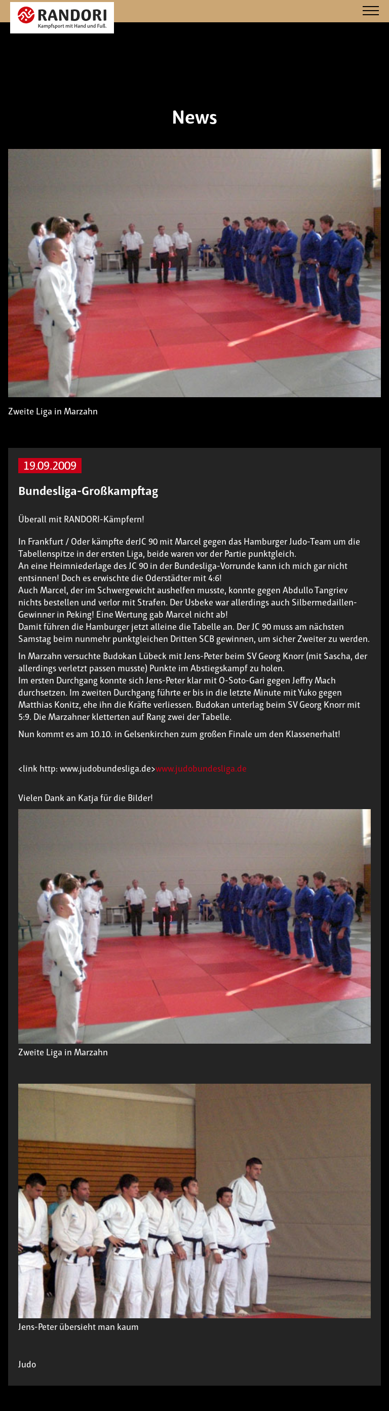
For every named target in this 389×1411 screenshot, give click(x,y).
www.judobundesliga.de (201, 768)
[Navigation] (371, 11)
